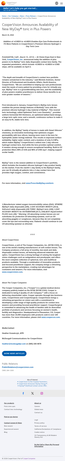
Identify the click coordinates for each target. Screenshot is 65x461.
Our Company (13, 16)
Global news (38, 409)
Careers (37, 406)
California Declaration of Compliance (47, 429)
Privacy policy (39, 423)
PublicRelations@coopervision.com (17, 367)
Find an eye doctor (11, 416)
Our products (9, 403)
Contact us (38, 412)
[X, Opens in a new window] (32, 394)
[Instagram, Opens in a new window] (41, 394)
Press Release (31, 16)
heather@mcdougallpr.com (14, 344)
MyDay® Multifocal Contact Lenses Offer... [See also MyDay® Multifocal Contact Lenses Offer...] (33, 385)
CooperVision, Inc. (15, 59)
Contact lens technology (13, 409)
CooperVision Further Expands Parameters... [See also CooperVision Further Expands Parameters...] (33, 381)
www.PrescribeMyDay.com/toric (40, 183)
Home (4, 16)
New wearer (8, 426)
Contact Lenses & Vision (13, 423)
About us (37, 403)
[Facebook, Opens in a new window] (23, 394)
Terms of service (40, 426)
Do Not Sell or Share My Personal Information (46, 445)
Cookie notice (39, 432)
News (22, 16)
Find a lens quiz (9, 406)
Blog (5, 432)
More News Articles (14, 353)
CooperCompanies (29, 458)
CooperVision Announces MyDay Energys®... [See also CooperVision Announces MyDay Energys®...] (33, 383)
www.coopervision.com (12, 272)
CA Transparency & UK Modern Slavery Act (45, 436)
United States (56, 3)
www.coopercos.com (50, 317)
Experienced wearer (11, 429)
